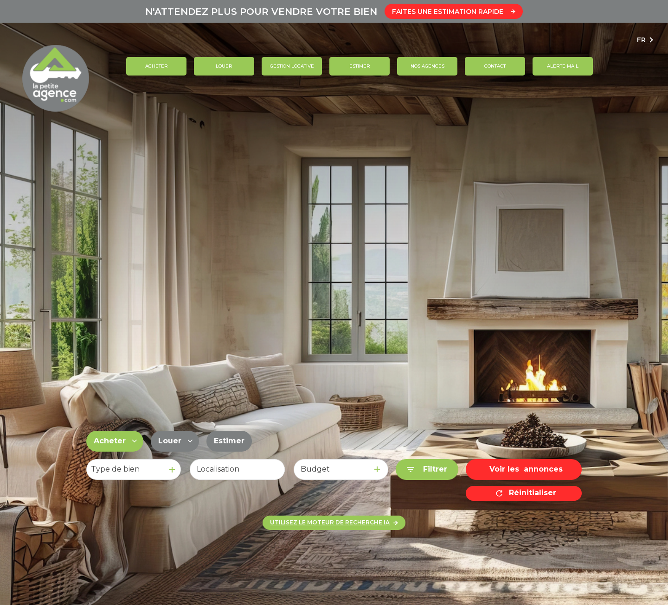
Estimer (359, 66)
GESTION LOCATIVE (292, 66)
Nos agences (427, 66)
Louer (224, 66)
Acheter (156, 66)
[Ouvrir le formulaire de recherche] (427, 469)
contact (495, 66)
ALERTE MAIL (562, 66)
